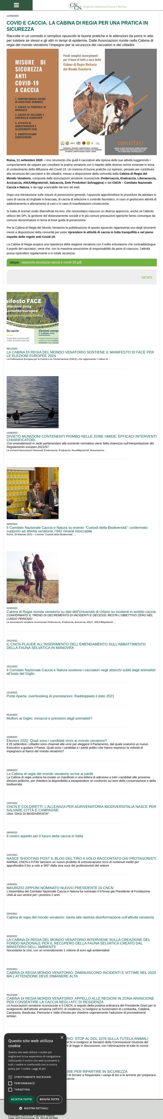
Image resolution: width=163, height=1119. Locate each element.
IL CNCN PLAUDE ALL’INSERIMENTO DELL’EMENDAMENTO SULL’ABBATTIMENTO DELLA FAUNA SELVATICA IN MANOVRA (76, 646)
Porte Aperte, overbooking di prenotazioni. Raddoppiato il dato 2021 (60, 696)
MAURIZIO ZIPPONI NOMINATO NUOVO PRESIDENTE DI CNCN (60, 888)
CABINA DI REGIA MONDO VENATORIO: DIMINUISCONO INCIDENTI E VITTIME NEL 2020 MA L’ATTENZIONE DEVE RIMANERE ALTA (81, 974)
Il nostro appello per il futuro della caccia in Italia (45, 836)
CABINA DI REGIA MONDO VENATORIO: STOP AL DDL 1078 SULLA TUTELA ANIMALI (77, 1039)
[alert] (35, 1074)
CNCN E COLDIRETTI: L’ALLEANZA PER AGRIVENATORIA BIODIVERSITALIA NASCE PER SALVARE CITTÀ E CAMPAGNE (81, 808)
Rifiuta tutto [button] (49, 1099)
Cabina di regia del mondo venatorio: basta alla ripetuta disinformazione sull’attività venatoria (80, 917)
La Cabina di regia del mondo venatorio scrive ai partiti (50, 774)
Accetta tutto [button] (21, 1099)
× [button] (61, 1037)
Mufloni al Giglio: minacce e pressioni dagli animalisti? (49, 718)
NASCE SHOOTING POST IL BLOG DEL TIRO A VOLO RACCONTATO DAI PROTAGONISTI (81, 858)
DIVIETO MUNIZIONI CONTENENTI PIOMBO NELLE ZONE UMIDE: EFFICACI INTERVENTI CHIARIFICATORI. (82, 438)
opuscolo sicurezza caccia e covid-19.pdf (52, 262)
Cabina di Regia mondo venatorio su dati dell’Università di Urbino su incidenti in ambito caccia (81, 612)
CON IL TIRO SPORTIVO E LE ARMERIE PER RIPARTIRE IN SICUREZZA (67, 1071)
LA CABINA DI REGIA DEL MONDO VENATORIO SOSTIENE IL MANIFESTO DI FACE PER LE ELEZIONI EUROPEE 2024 (80, 354)
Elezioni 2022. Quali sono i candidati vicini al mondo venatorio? (57, 741)
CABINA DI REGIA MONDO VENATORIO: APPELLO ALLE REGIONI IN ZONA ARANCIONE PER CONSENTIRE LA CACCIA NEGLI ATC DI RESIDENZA (80, 1000)
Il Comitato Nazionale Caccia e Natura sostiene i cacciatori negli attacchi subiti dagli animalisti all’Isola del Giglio (81, 672)
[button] (35, 1108)
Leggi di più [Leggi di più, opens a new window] (39, 1068)
